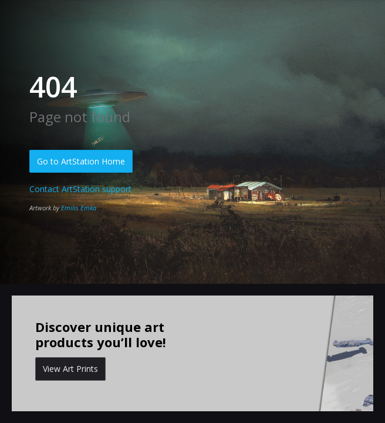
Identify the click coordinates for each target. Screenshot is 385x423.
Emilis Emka (78, 207)
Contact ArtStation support (80, 188)
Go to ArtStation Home (81, 161)
